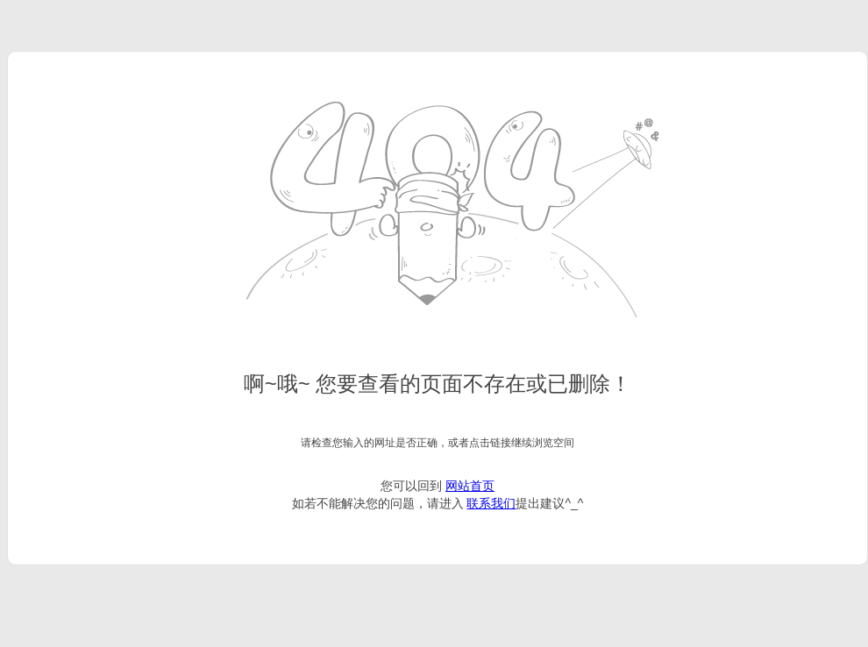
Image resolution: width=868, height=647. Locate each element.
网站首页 (469, 486)
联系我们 (491, 503)
